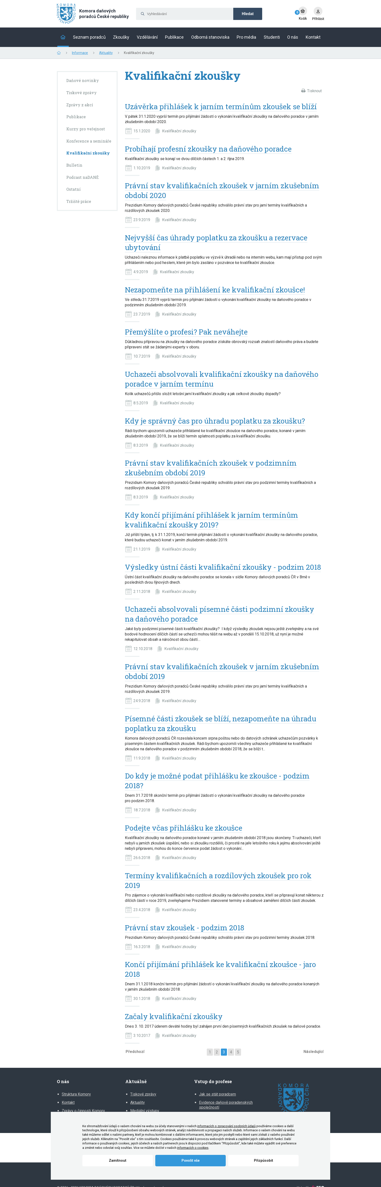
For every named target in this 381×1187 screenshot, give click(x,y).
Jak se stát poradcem (217, 1094)
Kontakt (68, 1102)
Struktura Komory (76, 1094)
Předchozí (135, 1051)
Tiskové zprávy (143, 1094)
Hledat (248, 14)
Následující (313, 1051)
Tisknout (314, 91)
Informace (80, 53)
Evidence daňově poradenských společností (226, 1105)
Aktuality (106, 53)
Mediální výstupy (144, 1110)
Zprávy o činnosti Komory (83, 1110)
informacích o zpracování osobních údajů (226, 1126)
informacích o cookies (192, 1148)
